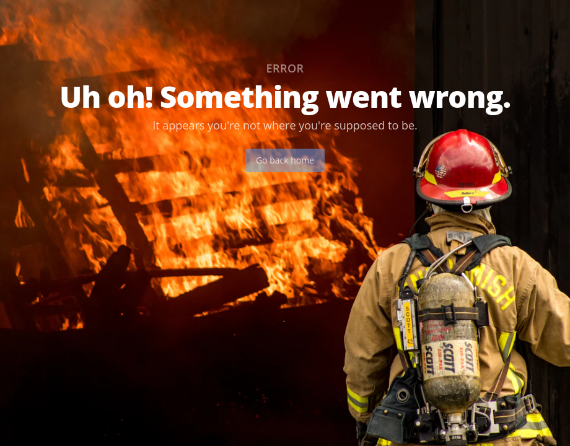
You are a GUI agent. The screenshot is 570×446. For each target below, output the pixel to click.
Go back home (285, 160)
